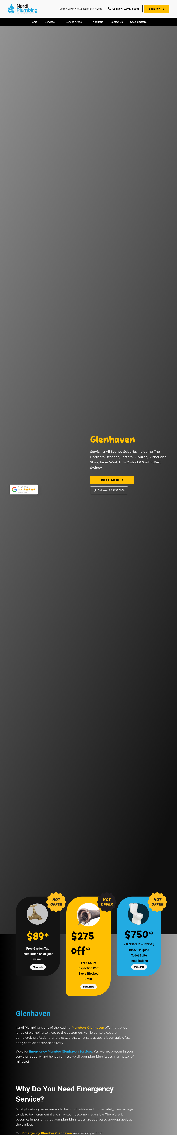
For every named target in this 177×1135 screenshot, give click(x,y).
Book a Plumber (112, 479)
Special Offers (138, 21)
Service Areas (74, 21)
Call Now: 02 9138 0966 (123, 8)
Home (34, 21)
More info (38, 967)
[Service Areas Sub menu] (84, 22)
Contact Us (117, 21)
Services (50, 21)
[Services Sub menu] (57, 22)
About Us (98, 21)
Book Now (156, 8)
